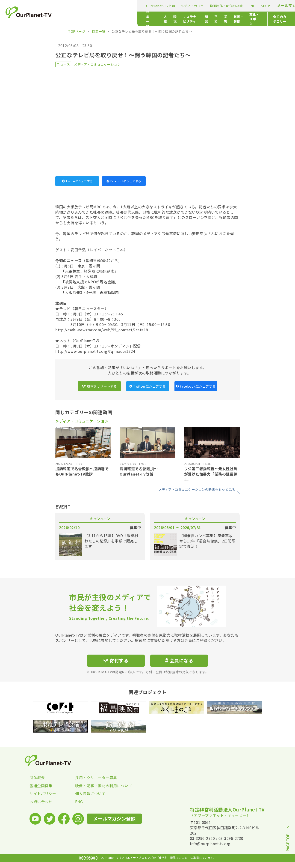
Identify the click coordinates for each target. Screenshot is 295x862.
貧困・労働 (194, 19)
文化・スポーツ (220, 19)
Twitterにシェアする (77, 181)
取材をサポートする (99, 386)
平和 (164, 19)
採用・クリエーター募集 (96, 777)
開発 (152, 19)
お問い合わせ (41, 801)
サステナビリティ (130, 19)
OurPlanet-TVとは (82, 5)
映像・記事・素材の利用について (98, 785)
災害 (177, 19)
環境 (108, 19)
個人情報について (90, 793)
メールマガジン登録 (216, 5)
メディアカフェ (114, 5)
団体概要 (37, 777)
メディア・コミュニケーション (97, 64)
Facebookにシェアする (123, 181)
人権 (96, 19)
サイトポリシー (43, 793)
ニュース (63, 64)
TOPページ (76, 31)
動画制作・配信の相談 (148, 5)
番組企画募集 (41, 785)
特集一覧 (74, 19)
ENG (173, 5)
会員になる (179, 660)
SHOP (187, 5)
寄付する (250, 4)
